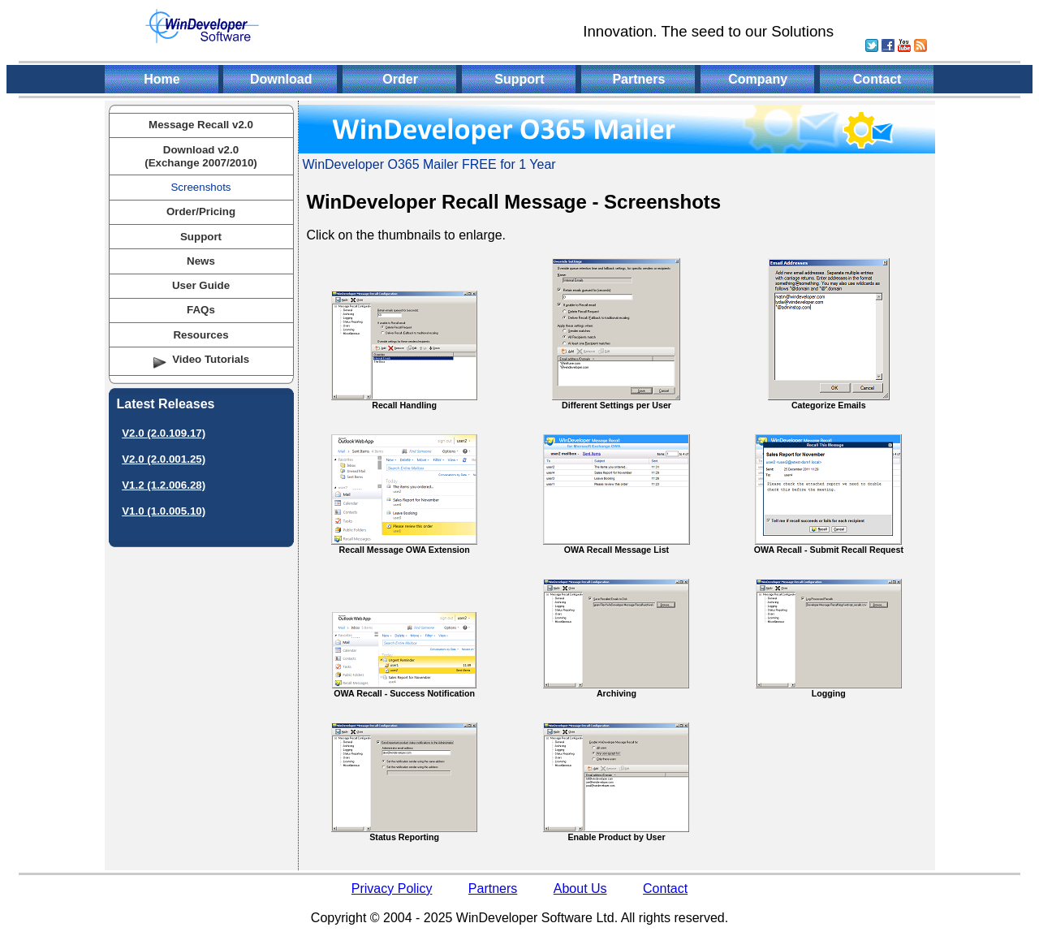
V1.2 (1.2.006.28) (163, 485)
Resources (200, 335)
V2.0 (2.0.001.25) (163, 459)
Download (281, 79)
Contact (877, 79)
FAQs (201, 310)
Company (757, 79)
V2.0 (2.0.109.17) (163, 433)
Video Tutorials (210, 359)
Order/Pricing (200, 211)
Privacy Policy (392, 888)
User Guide (201, 285)
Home (161, 79)
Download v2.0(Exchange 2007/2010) (200, 156)
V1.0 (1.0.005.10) (163, 511)
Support (519, 79)
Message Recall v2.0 (201, 125)
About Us (580, 888)
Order (400, 79)
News (201, 261)
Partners (638, 79)
